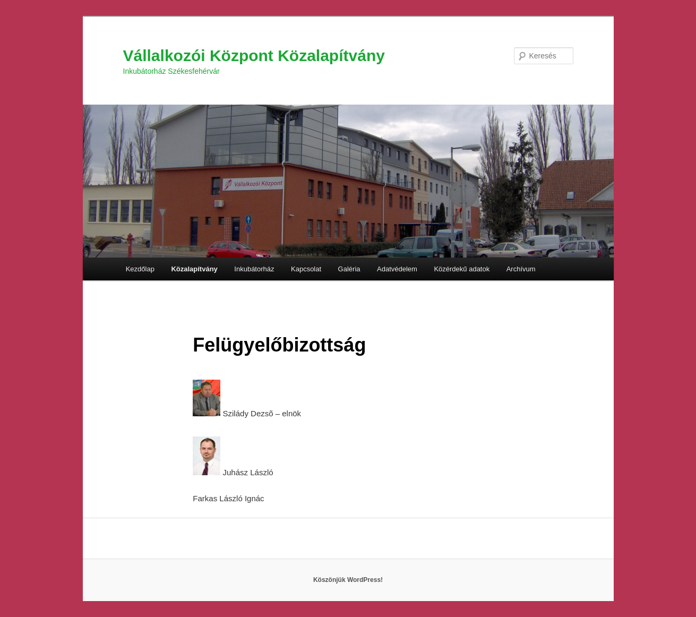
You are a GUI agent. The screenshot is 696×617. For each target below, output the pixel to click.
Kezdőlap (140, 269)
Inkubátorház (254, 269)
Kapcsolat (306, 269)
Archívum (521, 269)
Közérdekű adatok (461, 269)
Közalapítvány (194, 269)
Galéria (349, 269)
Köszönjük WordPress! (348, 580)
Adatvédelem (397, 269)
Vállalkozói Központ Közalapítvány (254, 55)
